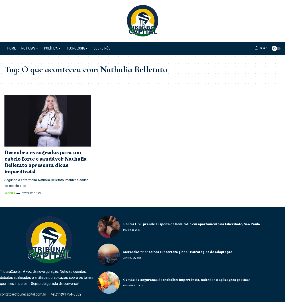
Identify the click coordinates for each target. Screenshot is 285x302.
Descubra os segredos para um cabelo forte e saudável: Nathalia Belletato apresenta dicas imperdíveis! (45, 162)
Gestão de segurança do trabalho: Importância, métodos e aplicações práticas (186, 280)
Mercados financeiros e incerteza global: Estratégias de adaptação (177, 252)
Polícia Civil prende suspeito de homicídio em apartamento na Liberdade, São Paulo (191, 224)
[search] (261, 48)
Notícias (9, 193)
